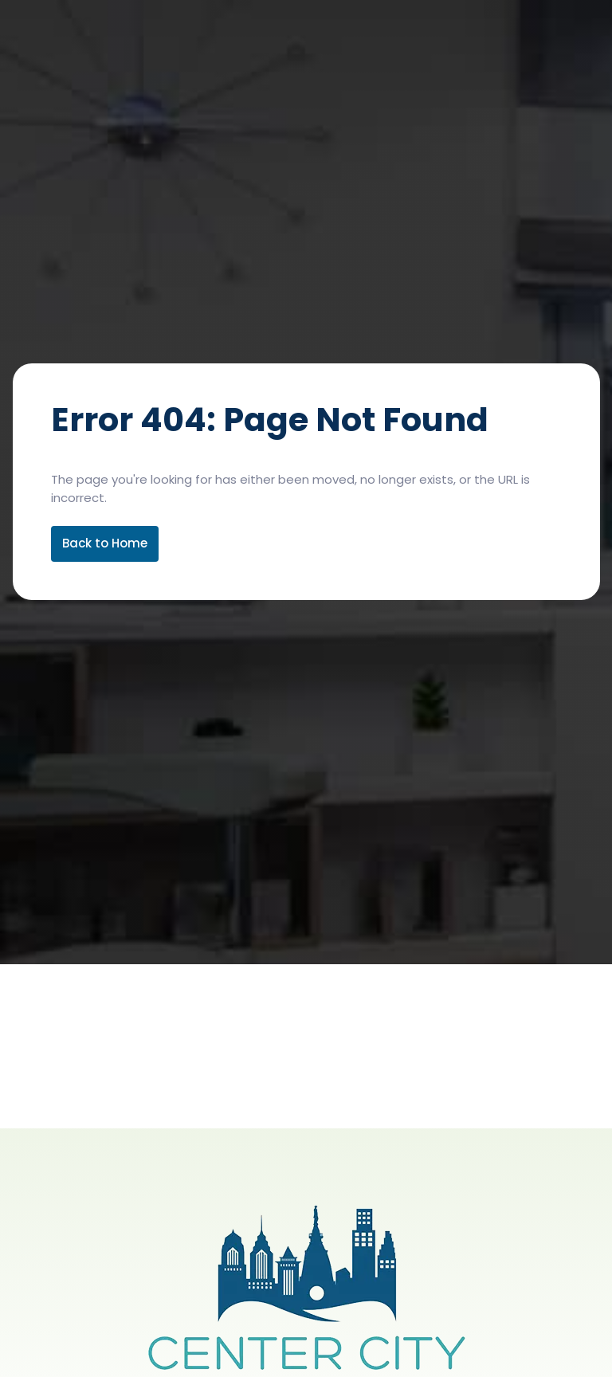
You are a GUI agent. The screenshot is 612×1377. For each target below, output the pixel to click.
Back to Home (104, 543)
